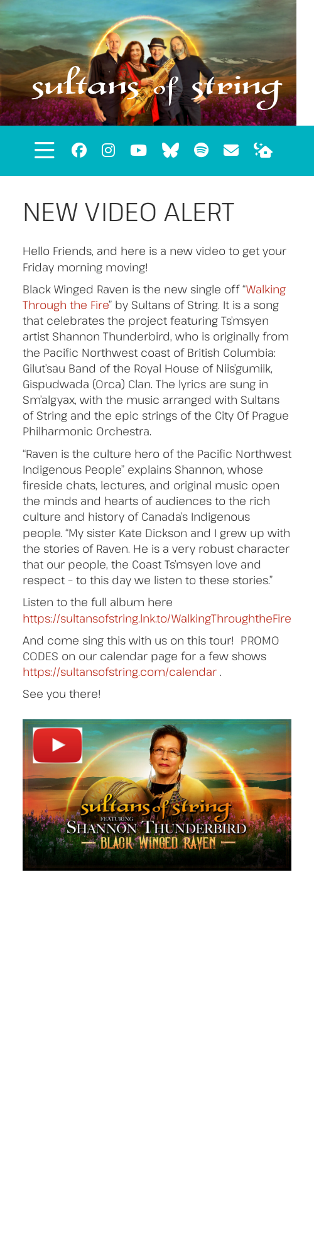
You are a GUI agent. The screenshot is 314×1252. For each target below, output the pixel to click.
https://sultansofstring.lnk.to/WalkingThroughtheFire (157, 618)
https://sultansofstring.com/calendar (120, 671)
